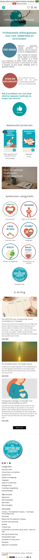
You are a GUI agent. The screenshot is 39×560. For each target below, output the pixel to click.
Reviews (4, 524)
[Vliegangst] (28, 141)
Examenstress (10, 219)
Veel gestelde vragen (9, 537)
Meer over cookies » (22, 3)
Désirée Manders (7, 491)
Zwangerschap (19, 284)
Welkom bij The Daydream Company (14, 519)
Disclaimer (5, 542)
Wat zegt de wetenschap (10, 534)
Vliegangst (28, 154)
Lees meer (5, 339)
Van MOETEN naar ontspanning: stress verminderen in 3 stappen (17, 320)
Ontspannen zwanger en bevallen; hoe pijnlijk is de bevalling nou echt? (17, 402)
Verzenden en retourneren (11, 539)
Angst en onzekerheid (29, 219)
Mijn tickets (5, 502)
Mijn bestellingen (7, 500)
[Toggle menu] (35, 7)
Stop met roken (10, 240)
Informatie (5, 516)
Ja (37, 1)
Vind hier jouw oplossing (10, 522)
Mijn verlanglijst (7, 505)
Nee (14, 3)
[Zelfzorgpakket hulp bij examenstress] (10, 141)
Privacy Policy (6, 527)
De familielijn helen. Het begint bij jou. (17, 364)
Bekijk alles (19, 428)
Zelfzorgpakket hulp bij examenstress (10, 155)
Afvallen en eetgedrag (10, 261)
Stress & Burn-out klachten (29, 262)
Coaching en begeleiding (10, 488)
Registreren (6, 497)
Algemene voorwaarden (9, 545)
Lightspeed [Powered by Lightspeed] (5, 554)
